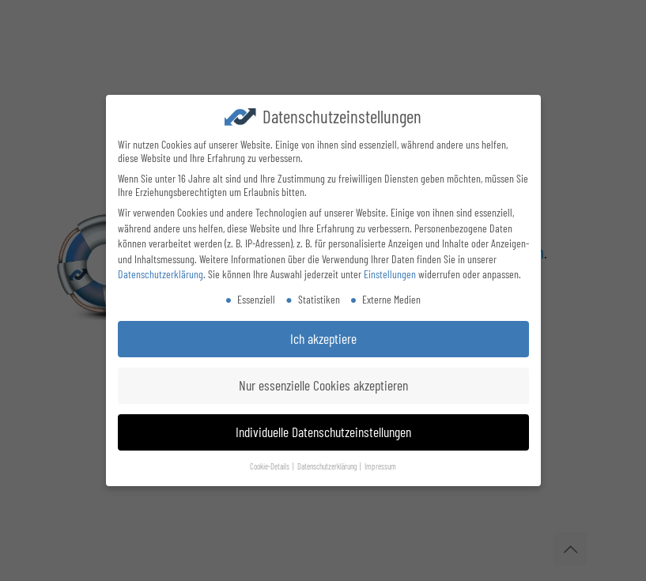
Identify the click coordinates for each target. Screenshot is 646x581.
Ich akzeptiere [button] (323, 336)
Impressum (380, 464)
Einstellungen (390, 272)
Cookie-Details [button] (270, 464)
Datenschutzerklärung (160, 272)
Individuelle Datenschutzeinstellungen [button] (323, 430)
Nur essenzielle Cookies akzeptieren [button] (323, 383)
